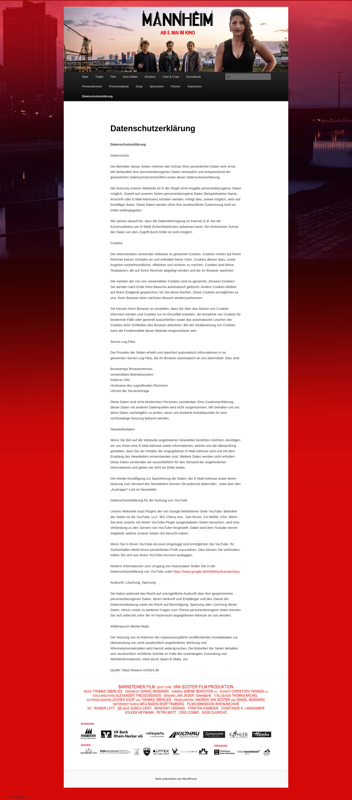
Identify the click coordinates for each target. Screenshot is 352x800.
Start (85, 76)
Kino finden (130, 76)
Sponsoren (157, 86)
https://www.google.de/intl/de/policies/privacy (206, 571)
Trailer (99, 76)
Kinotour (150, 76)
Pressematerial (119, 86)
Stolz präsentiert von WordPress (176, 778)
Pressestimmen (92, 86)
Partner (175, 86)
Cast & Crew (171, 76)
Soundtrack (193, 76)
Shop (139, 86)
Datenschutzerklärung (97, 96)
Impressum (194, 86)
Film (113, 76)
